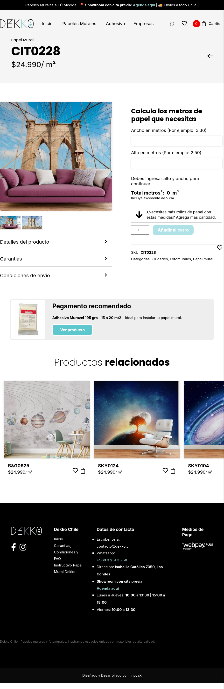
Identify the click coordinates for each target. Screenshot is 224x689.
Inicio (47, 23)
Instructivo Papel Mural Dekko (68, 574)
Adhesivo (115, 23)
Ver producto (72, 336)
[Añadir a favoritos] (219, 253)
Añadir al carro (173, 229)
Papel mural (203, 259)
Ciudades (160, 259)
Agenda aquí (144, 5)
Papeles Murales (79, 23)
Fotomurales (180, 259)
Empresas (143, 23)
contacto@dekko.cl (113, 552)
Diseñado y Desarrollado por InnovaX (112, 682)
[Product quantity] (140, 230)
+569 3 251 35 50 (112, 566)
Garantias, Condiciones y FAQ (66, 558)
